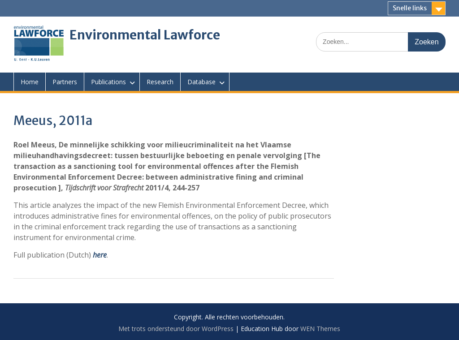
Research (160, 81)
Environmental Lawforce (144, 35)
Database (201, 81)
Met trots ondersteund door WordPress (176, 328)
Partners (64, 81)
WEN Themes (320, 328)
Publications (108, 81)
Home (30, 81)
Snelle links (410, 8)
